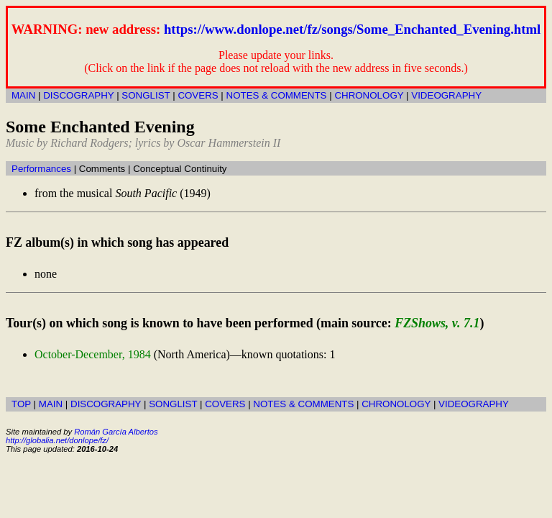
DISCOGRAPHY (78, 95)
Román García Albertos (115, 431)
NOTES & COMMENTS (276, 95)
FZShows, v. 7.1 (437, 323)
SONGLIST (145, 95)
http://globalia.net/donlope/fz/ (57, 440)
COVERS (198, 95)
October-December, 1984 (92, 354)
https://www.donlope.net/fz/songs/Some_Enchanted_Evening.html (352, 29)
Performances (41, 168)
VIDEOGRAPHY (446, 95)
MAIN (23, 95)
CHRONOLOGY (368, 95)
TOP (21, 404)
